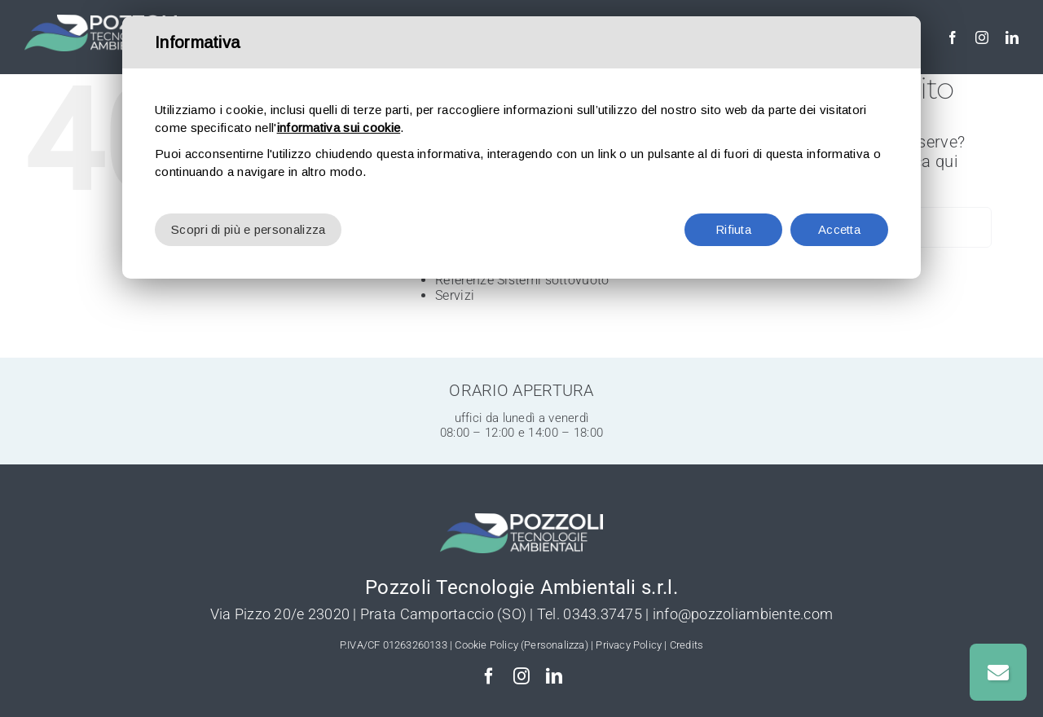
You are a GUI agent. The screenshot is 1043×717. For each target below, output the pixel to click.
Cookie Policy (486, 645)
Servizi (454, 295)
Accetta (839, 229)
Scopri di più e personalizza (248, 229)
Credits (686, 645)
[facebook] (952, 37)
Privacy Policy (629, 645)
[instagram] (981, 37)
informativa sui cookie (339, 127)
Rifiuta (733, 229)
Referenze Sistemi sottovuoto (522, 280)
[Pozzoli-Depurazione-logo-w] (100, 23)
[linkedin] (1012, 37)
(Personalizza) (554, 645)
